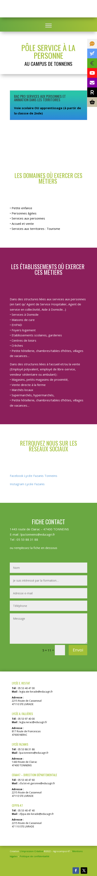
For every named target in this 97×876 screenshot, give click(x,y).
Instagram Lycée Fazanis (27, 484)
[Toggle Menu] (48, 25)
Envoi (78, 650)
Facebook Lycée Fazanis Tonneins (33, 476)
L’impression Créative (31, 851)
